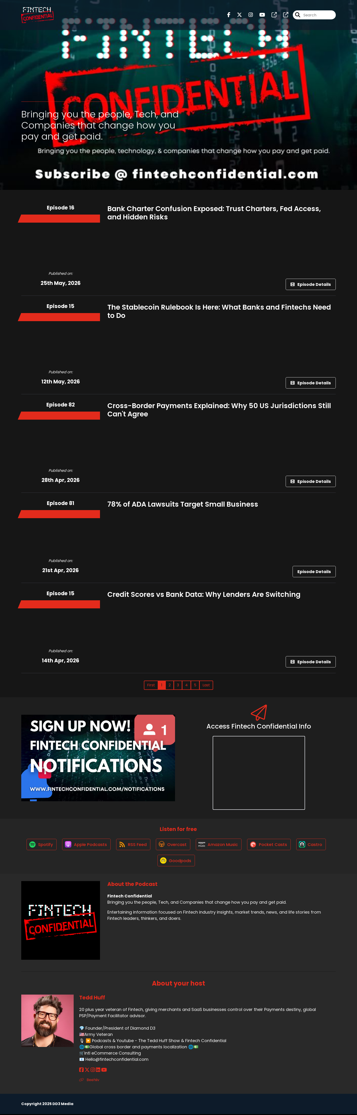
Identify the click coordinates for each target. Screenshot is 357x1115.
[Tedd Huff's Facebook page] (81, 1070)
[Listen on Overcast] (173, 845)
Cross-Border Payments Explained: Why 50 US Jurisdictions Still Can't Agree (219, 410)
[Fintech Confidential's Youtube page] (259, 15)
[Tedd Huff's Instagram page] (93, 1070)
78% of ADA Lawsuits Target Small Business (182, 504)
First (151, 685)
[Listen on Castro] (312, 845)
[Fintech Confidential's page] (271, 15)
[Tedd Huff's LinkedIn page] (98, 1070)
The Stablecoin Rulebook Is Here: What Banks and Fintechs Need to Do (219, 311)
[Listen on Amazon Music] (219, 845)
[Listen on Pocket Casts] (270, 845)
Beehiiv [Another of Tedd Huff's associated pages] (89, 1080)
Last (206, 685)
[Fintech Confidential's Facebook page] (228, 15)
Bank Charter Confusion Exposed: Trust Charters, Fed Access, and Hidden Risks (214, 213)
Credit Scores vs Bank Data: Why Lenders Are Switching (203, 594)
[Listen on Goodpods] (176, 861)
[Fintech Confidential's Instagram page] (248, 15)
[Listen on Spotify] (40, 845)
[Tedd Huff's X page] (87, 1070)
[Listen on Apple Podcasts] (85, 845)
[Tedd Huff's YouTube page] (104, 1070)
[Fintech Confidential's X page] (236, 15)
